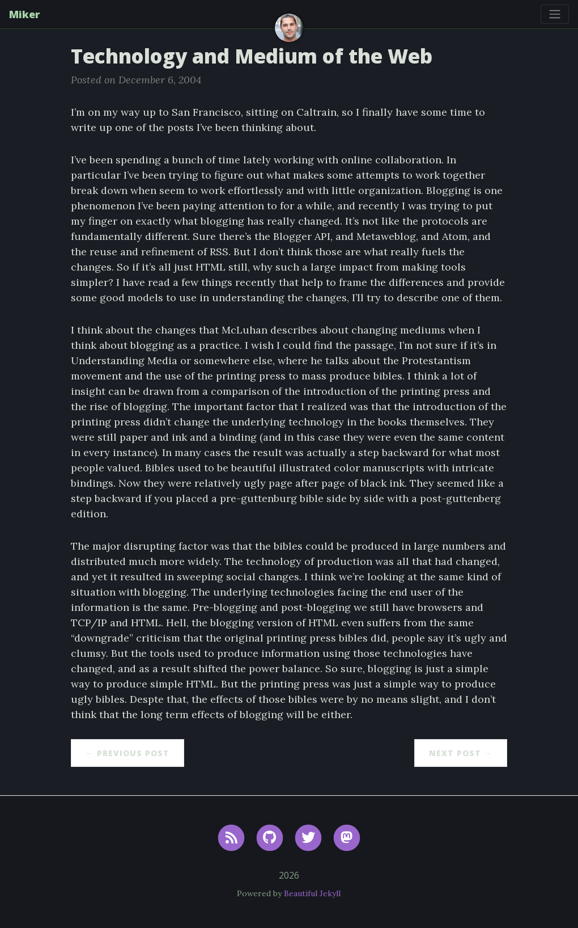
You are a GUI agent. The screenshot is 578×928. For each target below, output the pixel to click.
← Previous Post (127, 753)
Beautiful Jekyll (312, 893)
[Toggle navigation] (555, 14)
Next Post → (460, 753)
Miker (24, 14)
